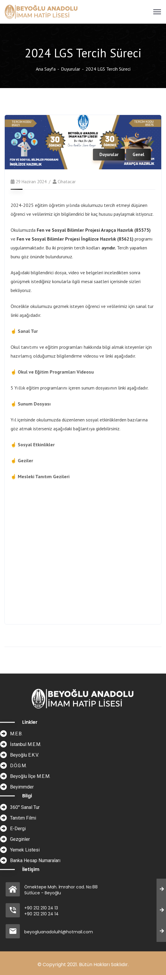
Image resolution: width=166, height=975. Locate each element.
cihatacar (67, 181)
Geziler (25, 460)
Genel (138, 154)
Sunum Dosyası (34, 404)
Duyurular (70, 69)
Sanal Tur (28, 331)
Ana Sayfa (46, 69)
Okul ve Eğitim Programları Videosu (56, 372)
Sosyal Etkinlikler (36, 444)
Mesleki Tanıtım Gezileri (44, 476)
